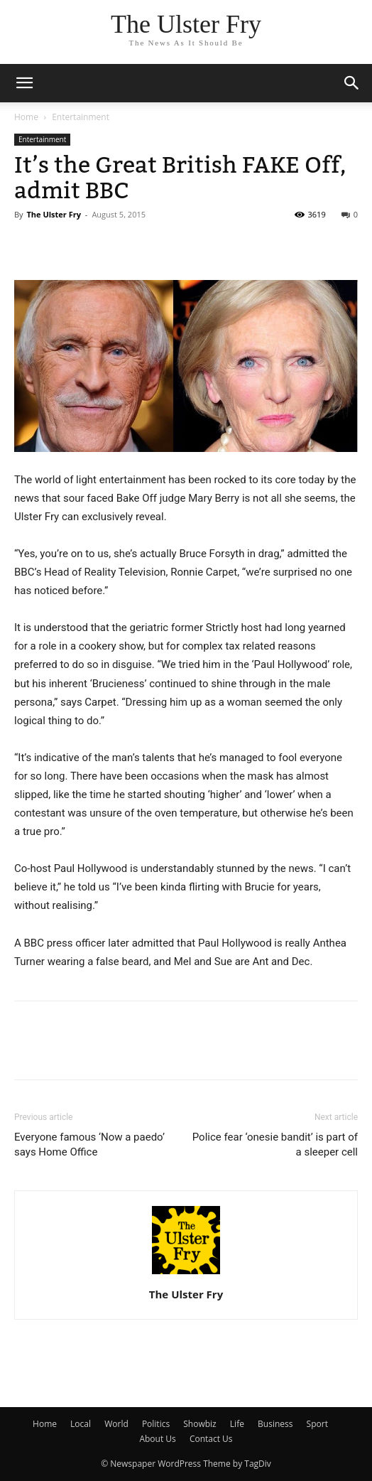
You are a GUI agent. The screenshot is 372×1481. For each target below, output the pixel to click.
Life (237, 1424)
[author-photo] (186, 1274)
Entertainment (80, 117)
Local (80, 1424)
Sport (317, 1424)
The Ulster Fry (53, 214)
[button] (352, 83)
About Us (157, 1439)
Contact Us (211, 1439)
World (116, 1424)
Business (275, 1424)
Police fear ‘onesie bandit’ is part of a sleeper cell (275, 1144)
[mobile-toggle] (24, 83)
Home (26, 117)
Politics (156, 1424)
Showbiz (199, 1424)
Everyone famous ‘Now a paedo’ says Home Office (89, 1144)
